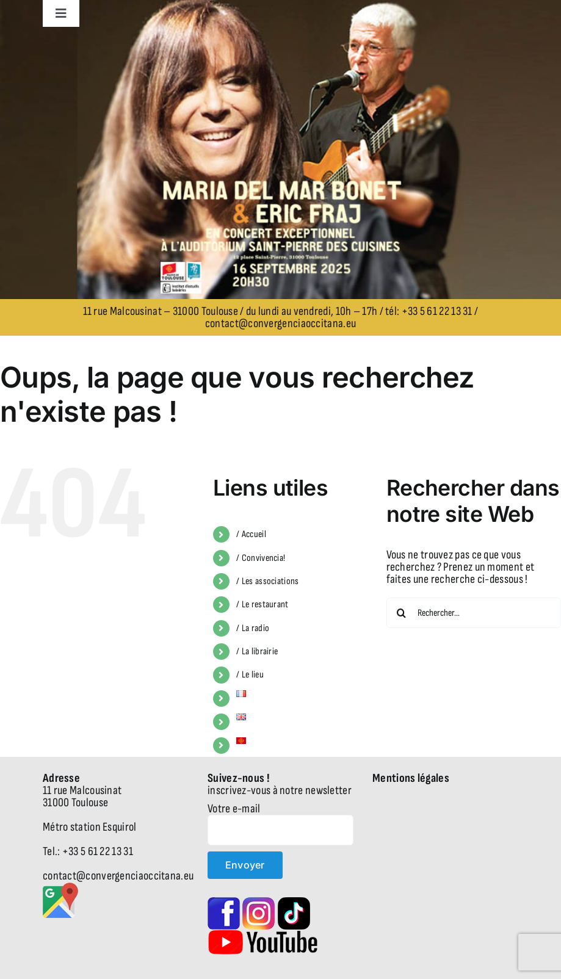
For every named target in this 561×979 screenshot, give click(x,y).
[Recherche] (401, 613)
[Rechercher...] (473, 613)
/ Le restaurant (262, 604)
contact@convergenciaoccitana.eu (280, 323)
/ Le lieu (250, 675)
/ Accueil (251, 534)
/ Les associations (267, 581)
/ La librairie (257, 651)
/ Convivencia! (260, 558)
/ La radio (252, 628)
